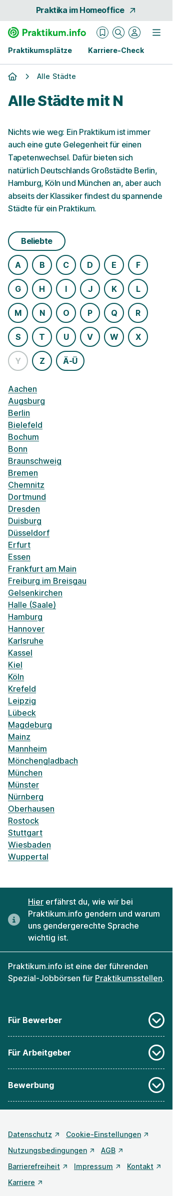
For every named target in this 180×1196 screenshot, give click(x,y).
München (25, 773)
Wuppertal (28, 857)
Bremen (23, 473)
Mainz (19, 737)
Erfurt (19, 545)
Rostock (23, 821)
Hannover (26, 629)
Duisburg (25, 521)
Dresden (24, 509)
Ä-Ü (70, 361)
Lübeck (22, 713)
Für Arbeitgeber (86, 1053)
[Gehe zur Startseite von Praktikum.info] (47, 32)
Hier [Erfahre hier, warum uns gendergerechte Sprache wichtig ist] (36, 902)
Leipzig (22, 701)
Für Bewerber (86, 1020)
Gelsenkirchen (35, 593)
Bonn (18, 449)
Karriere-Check (116, 50)
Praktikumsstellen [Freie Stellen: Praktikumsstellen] (128, 978)
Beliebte (36, 241)
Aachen (22, 389)
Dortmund (27, 497)
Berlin (19, 413)
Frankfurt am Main (42, 569)
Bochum (23, 437)
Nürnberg (26, 797)
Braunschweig (35, 461)
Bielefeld (25, 425)
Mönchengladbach (43, 761)
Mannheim (27, 749)
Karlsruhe (26, 641)
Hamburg (25, 617)
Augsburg (26, 401)
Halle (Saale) (32, 605)
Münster (23, 785)
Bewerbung (86, 1085)
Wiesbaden (29, 845)
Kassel (20, 653)
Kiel (15, 665)
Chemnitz (26, 485)
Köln (16, 677)
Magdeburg (30, 725)
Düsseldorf (29, 533)
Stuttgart (25, 833)
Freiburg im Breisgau (47, 581)
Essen (19, 557)
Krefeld (22, 689)
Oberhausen (31, 809)
